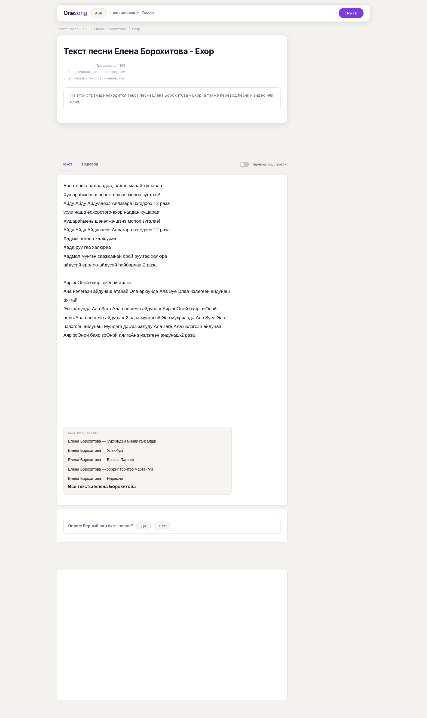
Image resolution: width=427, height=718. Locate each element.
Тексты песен (69, 29)
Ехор (136, 29)
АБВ (98, 13)
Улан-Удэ (115, 450)
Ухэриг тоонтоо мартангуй (130, 469)
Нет (162, 526)
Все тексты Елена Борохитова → (104, 486)
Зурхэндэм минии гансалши (131, 441)
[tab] (67, 164)
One (75, 13)
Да (143, 526)
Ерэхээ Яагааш (120, 460)
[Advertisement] (172, 140)
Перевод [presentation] (90, 164)
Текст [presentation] (67, 164)
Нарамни (115, 478)
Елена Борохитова (110, 29)
